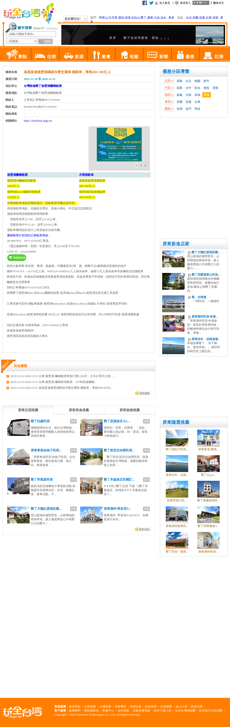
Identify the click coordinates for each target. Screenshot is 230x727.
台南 (188, 95)
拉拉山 (135, 17)
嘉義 (179, 95)
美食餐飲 (120, 706)
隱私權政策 (91, 710)
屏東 (207, 95)
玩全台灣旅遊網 (28, 13)
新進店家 (197, 706)
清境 (127, 17)
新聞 (157, 54)
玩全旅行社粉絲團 (210, 710)
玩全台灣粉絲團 (185, 710)
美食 (101, 54)
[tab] (137, 165)
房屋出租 (136, 706)
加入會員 (164, 2)
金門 (188, 108)
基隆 (179, 81)
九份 (157, 17)
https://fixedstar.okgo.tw (38, 120)
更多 (171, 17)
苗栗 (179, 88)
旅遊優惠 (166, 706)
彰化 (197, 88)
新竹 (206, 81)
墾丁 (143, 17)
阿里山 (103, 17)
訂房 (213, 54)
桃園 (197, 81)
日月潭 (112, 17)
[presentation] (28, 410)
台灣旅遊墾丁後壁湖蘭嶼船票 (43, 86)
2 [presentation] (141, 165)
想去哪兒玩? (73, 18)
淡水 (163, 17)
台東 (209, 17)
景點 (17, 54)
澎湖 (215, 17)
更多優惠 (144, 393)
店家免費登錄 (141, 710)
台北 (189, 17)
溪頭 (121, 17)
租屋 (129, 54)
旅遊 (73, 54)
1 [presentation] (137, 165)
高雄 (197, 95)
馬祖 (197, 108)
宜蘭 (195, 17)
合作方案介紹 (162, 710)
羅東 (150, 17)
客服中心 (108, 710)
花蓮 (202, 17)
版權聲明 (75, 710)
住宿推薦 (90, 706)
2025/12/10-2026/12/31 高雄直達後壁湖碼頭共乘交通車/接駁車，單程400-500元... (61, 387)
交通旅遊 (105, 706)
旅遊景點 (75, 706)
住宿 (45, 54)
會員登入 (185, 2)
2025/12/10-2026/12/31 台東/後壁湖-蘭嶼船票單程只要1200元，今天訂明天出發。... (63, 376)
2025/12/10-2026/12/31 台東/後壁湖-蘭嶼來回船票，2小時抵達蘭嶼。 (53, 382)
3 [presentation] (145, 165)
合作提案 (123, 710)
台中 (188, 88)
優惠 (185, 54)
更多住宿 (144, 529)
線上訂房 (181, 706)
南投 (206, 88)
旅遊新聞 (151, 706)
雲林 (215, 88)
